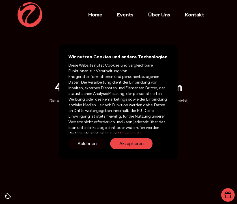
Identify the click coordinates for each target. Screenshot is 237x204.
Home (95, 15)
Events (125, 15)
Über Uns (159, 15)
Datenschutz (129, 133)
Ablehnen (87, 143)
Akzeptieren (131, 143)
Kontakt (194, 15)
